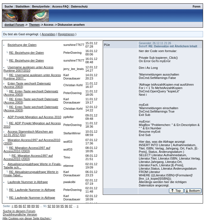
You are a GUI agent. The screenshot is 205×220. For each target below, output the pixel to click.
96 (66, 206)
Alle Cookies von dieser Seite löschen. (27, 218)
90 (37, 206)
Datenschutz (79, 6)
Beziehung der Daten (22, 44)
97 (70, 206)
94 (57, 206)
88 (28, 206)
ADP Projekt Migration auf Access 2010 (34, 117)
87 (24, 206)
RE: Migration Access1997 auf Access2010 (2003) (26, 149)
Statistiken (22, 6)
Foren (197, 6)
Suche (8, 6)
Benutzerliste (41, 6)
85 (16, 206)
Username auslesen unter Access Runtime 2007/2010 (28, 68)
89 (33, 206)
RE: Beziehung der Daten (26, 52)
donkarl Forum (14, 24)
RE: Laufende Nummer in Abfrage (32, 189)
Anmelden (49, 34)
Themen (34, 24)
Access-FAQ (60, 6)
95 (62, 206)
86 (20, 206)
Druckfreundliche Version (20, 214)
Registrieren (66, 34)
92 (49, 206)
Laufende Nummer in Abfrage (28, 182)
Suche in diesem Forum (19, 211)
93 (53, 206)
